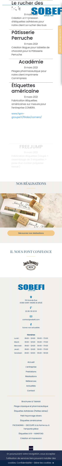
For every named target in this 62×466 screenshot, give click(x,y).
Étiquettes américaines (31, 420)
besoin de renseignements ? (60, 39)
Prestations (31, 371)
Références (31, 381)
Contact (31, 390)
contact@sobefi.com (31, 319)
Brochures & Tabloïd (31, 401)
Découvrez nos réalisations (31, 233)
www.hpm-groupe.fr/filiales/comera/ (27, 115)
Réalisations (31, 376)
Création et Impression (31, 438)
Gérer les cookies (42, 462)
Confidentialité (24, 462)
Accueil (31, 362)
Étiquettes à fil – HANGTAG (31, 433)
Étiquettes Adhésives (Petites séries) (31, 411)
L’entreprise (31, 367)
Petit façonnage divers (30, 415)
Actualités (31, 386)
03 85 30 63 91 (31, 311)
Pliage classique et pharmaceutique (31, 406)
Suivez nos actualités (31, 327)
